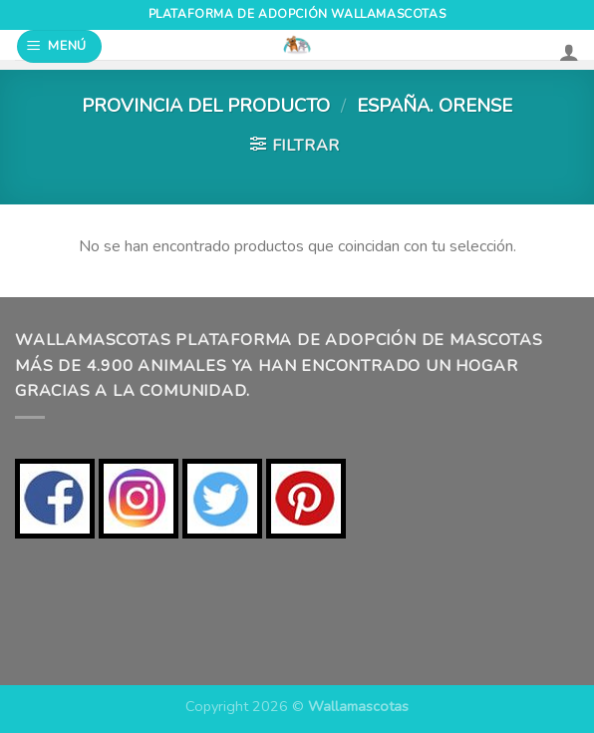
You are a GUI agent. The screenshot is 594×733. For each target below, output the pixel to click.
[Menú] (60, 46)
